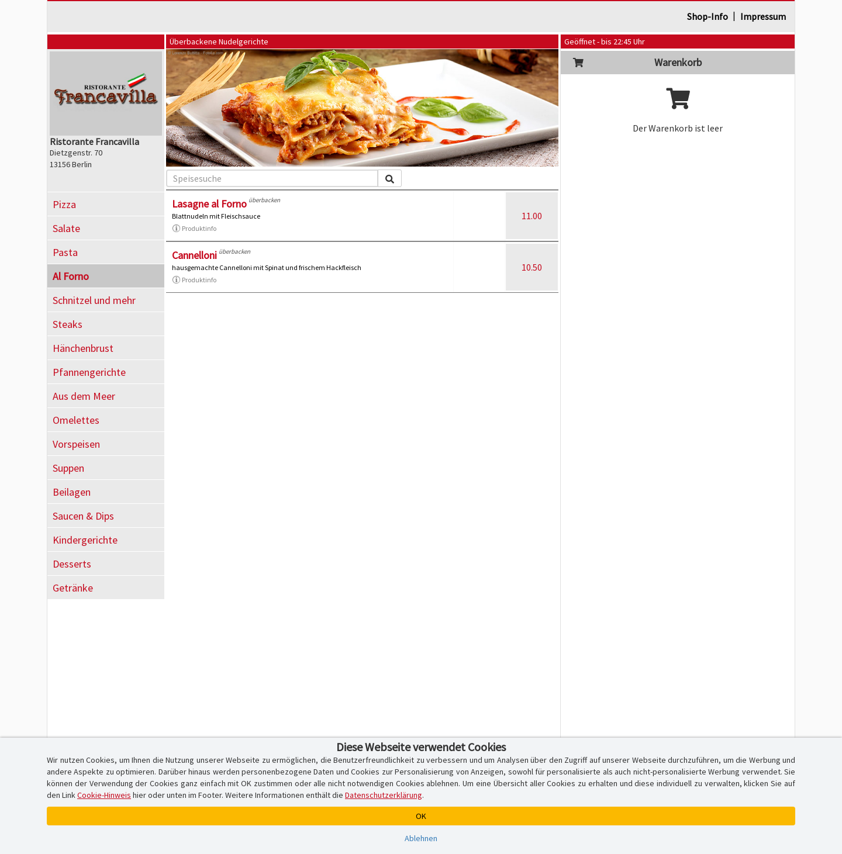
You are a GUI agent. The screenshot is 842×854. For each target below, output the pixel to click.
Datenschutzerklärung (383, 795)
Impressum (763, 16)
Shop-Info (707, 16)
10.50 (532, 267)
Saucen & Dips (83, 516)
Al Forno (71, 276)
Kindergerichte (85, 540)
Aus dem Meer (84, 396)
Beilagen (72, 492)
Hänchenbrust (83, 348)
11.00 (532, 216)
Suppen (68, 468)
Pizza (64, 204)
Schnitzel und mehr (94, 300)
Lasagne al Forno (209, 203)
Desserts (72, 564)
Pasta (65, 252)
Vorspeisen (76, 444)
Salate (66, 228)
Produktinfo (194, 228)
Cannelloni (194, 255)
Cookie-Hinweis (104, 795)
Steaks (67, 324)
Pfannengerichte (89, 372)
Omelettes (76, 420)
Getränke (73, 587)
